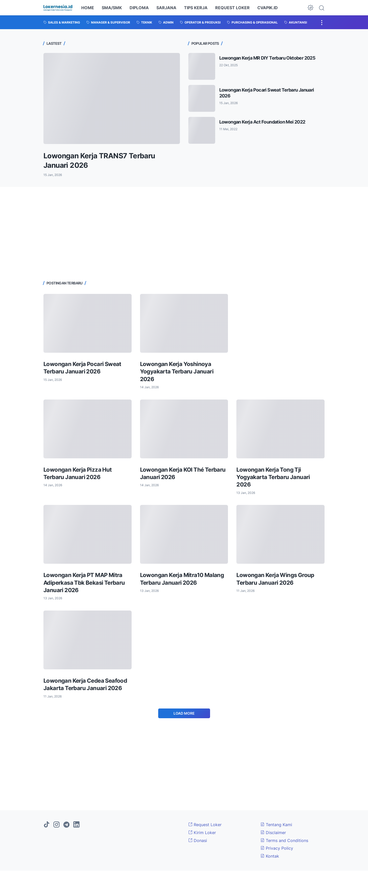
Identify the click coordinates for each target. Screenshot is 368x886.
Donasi (197, 840)
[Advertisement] (184, 233)
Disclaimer (273, 832)
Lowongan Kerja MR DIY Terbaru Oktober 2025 (267, 58)
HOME (87, 7)
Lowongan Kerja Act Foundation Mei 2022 (262, 122)
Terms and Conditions (284, 840)
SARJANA (166, 7)
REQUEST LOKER (232, 7)
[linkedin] (76, 825)
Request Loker (205, 824)
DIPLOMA (139, 7)
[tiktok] (46, 825)
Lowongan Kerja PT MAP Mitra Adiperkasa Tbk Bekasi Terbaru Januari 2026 (84, 582)
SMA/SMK (112, 7)
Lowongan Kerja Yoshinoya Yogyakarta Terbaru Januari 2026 (176, 371)
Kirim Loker (202, 832)
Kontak (269, 856)
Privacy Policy (276, 848)
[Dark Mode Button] (310, 8)
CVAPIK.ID (267, 7)
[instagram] (56, 825)
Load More (184, 713)
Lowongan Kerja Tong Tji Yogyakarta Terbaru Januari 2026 (273, 477)
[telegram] (66, 825)
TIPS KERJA (196, 7)
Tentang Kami (276, 824)
